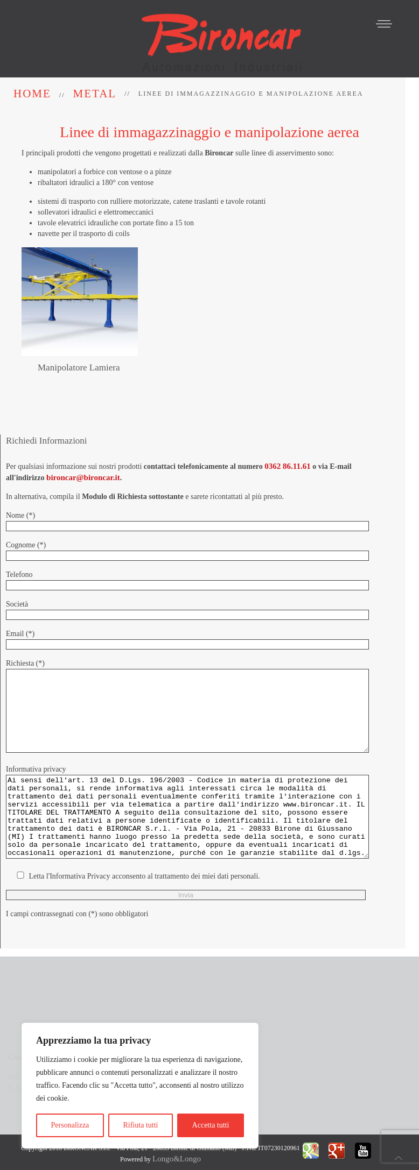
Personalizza (70, 1125)
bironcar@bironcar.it (83, 457)
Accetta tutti (210, 1125)
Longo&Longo (176, 1149)
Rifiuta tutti (140, 1125)
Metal (95, 93)
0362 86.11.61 (287, 445)
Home (32, 93)
